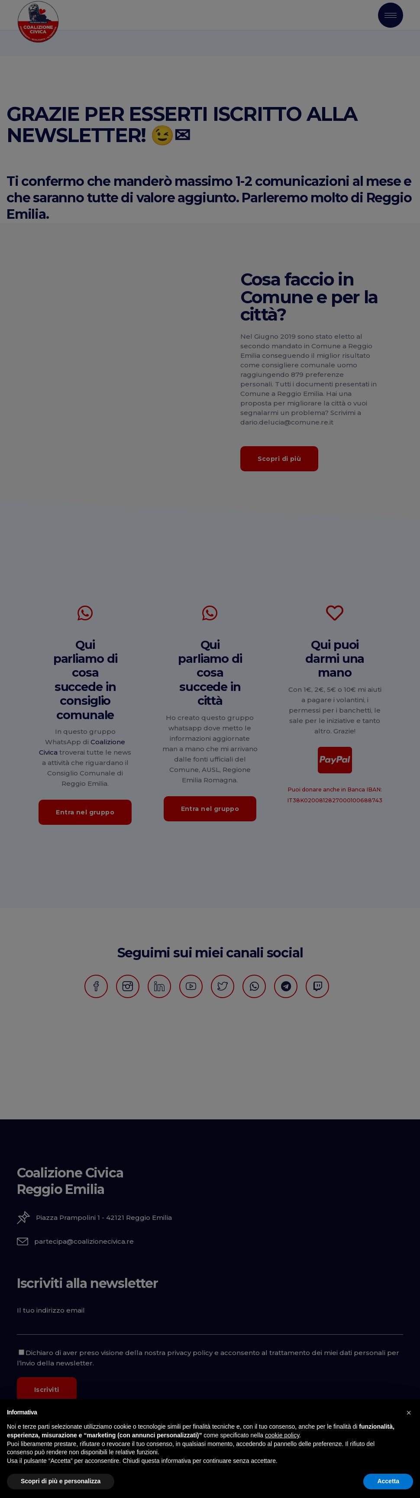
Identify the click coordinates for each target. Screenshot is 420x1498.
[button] (409, 1413)
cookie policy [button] (282, 1435)
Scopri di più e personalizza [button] (60, 1481)
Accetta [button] (388, 1481)
